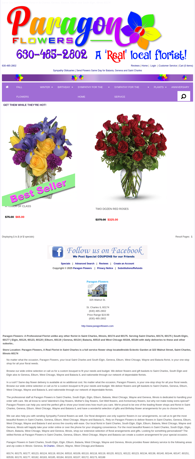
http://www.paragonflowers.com (97, 326)
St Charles (49, 446)
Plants (159, 87)
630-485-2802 (9, 65)
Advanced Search (85, 263)
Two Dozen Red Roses (112, 208)
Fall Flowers (22, 92)
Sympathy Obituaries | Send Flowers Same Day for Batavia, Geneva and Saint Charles (97, 70)
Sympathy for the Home (90, 92)
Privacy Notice (105, 268)
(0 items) (186, 65)
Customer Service (168, 65)
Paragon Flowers (82, 268)
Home (145, 65)
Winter (45, 87)
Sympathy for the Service (126, 92)
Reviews (135, 65)
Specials (65, 263)
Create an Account (124, 263)
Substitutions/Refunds (130, 268)
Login (153, 65)
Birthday (64, 87)
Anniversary (180, 87)
